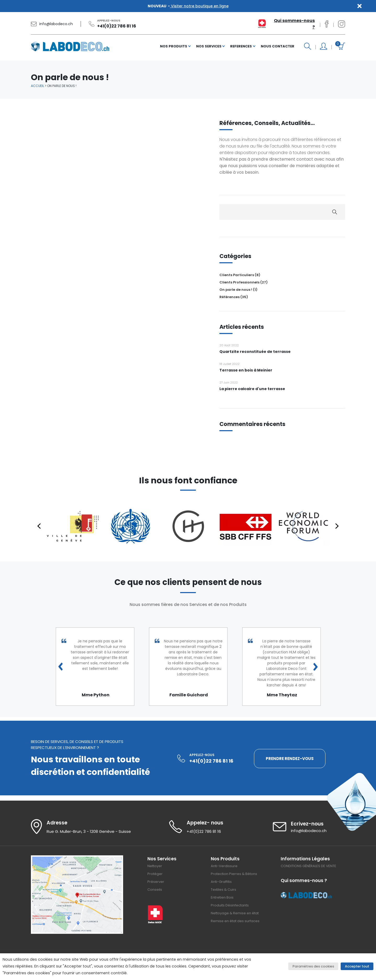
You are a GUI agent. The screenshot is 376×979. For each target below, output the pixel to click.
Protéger (155, 873)
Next (315, 667)
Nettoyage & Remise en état (235, 913)
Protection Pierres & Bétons (234, 873)
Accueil (37, 86)
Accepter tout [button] (357, 966)
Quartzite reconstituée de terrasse (255, 351)
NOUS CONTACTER (277, 46)
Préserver (155, 881)
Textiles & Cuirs (223, 889)
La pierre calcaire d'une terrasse (252, 389)
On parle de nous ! (235, 289)
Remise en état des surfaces (235, 920)
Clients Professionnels (239, 282)
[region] (188, 526)
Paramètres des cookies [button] (313, 966)
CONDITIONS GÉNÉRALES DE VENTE (308, 865)
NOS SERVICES (209, 46)
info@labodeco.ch (56, 23)
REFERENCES (241, 46)
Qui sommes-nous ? (294, 24)
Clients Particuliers (236, 274)
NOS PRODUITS (173, 46)
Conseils (154, 889)
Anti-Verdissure (224, 865)
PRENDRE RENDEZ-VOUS (290, 758)
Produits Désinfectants (230, 905)
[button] (73, 526)
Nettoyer (154, 865)
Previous (60, 667)
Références (229, 296)
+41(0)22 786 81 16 (116, 26)
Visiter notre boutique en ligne (199, 6)
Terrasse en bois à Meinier (245, 370)
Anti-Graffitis (221, 881)
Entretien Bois (222, 897)
